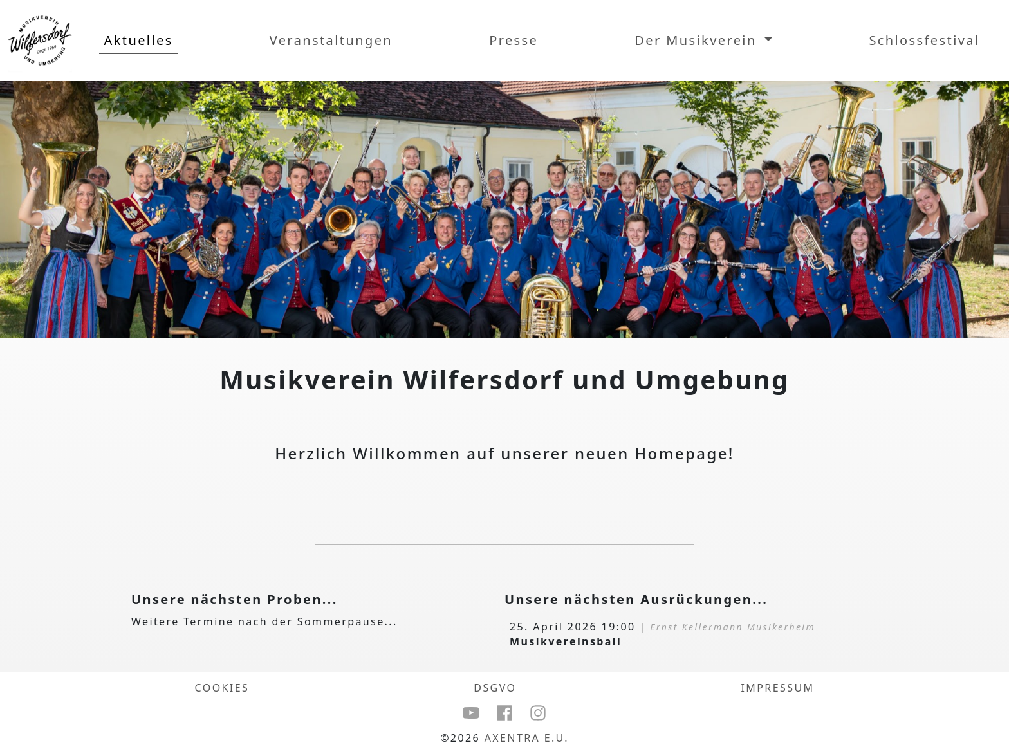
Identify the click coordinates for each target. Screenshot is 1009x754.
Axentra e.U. (527, 738)
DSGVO (495, 688)
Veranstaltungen (331, 40)
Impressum (778, 688)
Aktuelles (138, 40)
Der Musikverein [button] (697, 40)
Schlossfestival (924, 40)
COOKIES (222, 688)
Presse (513, 40)
